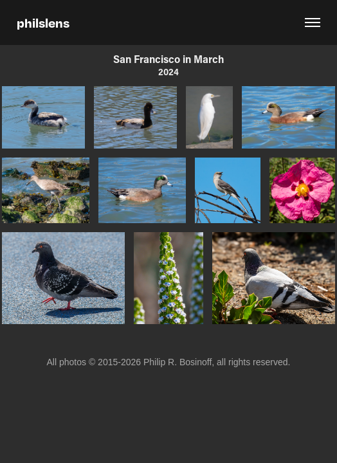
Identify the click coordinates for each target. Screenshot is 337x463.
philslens (43, 22)
